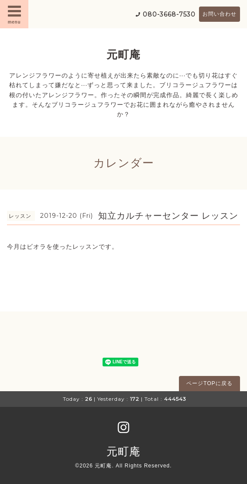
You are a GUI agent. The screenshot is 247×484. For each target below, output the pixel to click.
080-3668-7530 (169, 14)
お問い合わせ (219, 14)
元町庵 (123, 54)
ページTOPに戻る (209, 383)
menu (14, 13)
